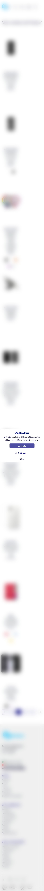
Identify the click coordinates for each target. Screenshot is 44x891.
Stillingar (22, 453)
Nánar (22, 459)
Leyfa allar (22, 446)
